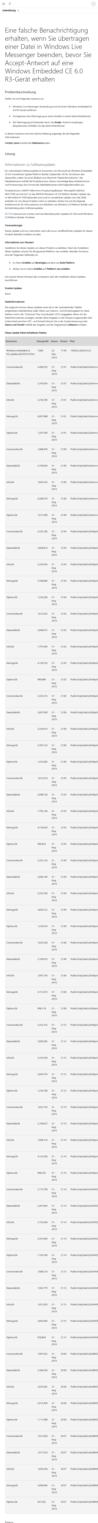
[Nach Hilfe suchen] (10, 3)
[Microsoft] (48, 2)
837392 (9, 213)
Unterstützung (9, 10)
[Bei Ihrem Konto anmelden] (93, 3)
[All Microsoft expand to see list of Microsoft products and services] (3, 3)
